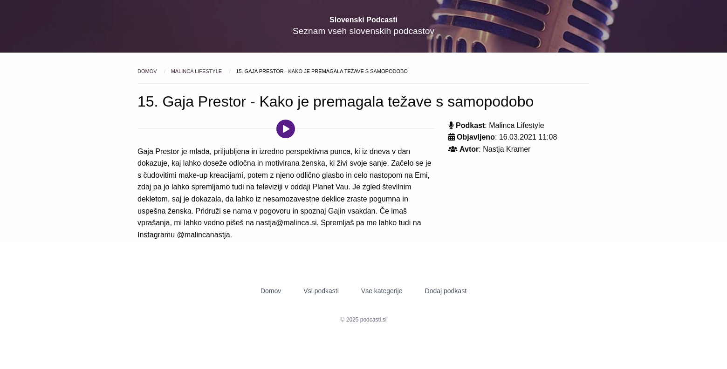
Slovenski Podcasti (363, 20)
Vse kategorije (382, 291)
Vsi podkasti (320, 291)
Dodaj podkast (446, 291)
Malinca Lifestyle (197, 71)
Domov (147, 71)
